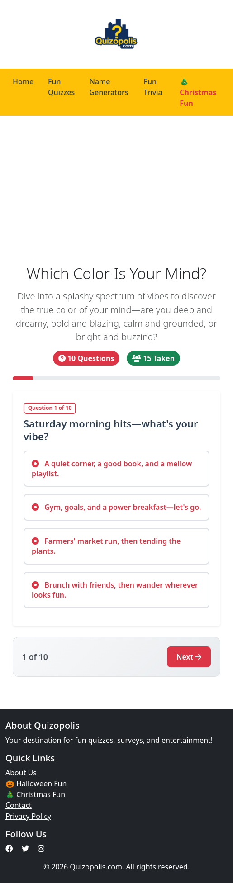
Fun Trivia (153, 86)
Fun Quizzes (61, 86)
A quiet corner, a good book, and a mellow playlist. (112, 469)
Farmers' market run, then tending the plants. (106, 546)
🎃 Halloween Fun (36, 783)
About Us (21, 773)
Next (188, 657)
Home (23, 81)
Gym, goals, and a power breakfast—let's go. (116, 507)
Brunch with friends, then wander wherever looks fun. (115, 590)
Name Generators (108, 86)
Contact (18, 805)
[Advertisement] (116, 190)
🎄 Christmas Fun (198, 92)
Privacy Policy (28, 816)
